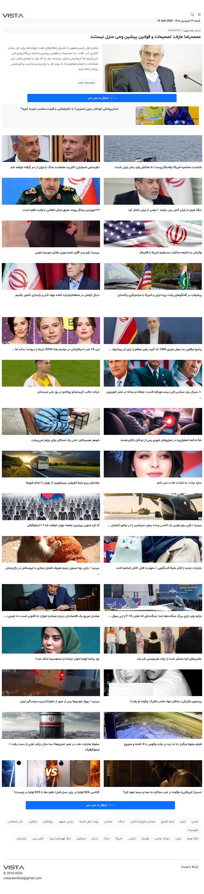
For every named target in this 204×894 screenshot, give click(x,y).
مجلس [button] (108, 822)
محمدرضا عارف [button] (86, 83)
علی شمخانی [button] (15, 822)
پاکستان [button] (21, 839)
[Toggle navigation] (199, 14)
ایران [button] (182, 822)
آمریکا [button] (118, 839)
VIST (12, 14)
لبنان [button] (94, 839)
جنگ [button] (121, 822)
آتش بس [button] (38, 839)
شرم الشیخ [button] (167, 822)
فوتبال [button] (145, 839)
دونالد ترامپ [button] (162, 839)
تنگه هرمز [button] (192, 839)
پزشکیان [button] (48, 822)
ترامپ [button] (194, 822)
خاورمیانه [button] (193, 830)
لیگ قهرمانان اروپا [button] (60, 839)
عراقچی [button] (33, 822)
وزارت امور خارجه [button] (88, 822)
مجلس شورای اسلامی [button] (142, 822)
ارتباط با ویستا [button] (189, 867)
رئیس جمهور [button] (66, 822)
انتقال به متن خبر (102, 98)
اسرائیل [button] (81, 839)
